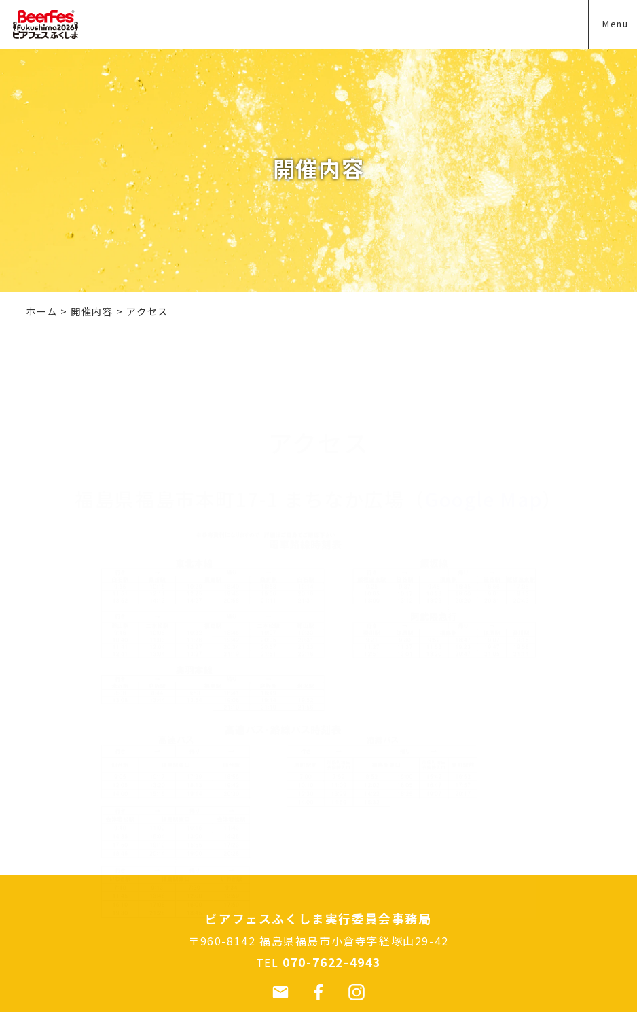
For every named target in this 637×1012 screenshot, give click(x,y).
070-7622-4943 (332, 962)
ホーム (42, 311)
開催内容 (92, 311)
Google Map (483, 433)
